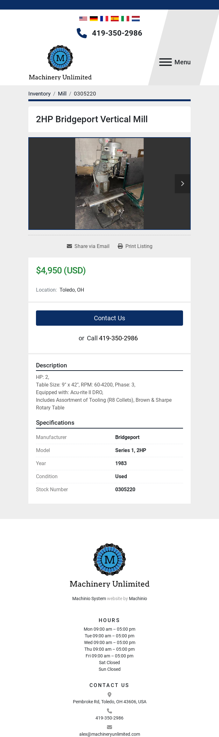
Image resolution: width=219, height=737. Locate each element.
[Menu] (165, 62)
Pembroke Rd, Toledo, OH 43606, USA (109, 701)
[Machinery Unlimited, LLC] (109, 564)
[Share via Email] (88, 246)
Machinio (138, 598)
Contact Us (109, 318)
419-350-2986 (117, 33)
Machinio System (89, 598)
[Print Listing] (135, 246)
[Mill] (62, 93)
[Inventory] (39, 93)
